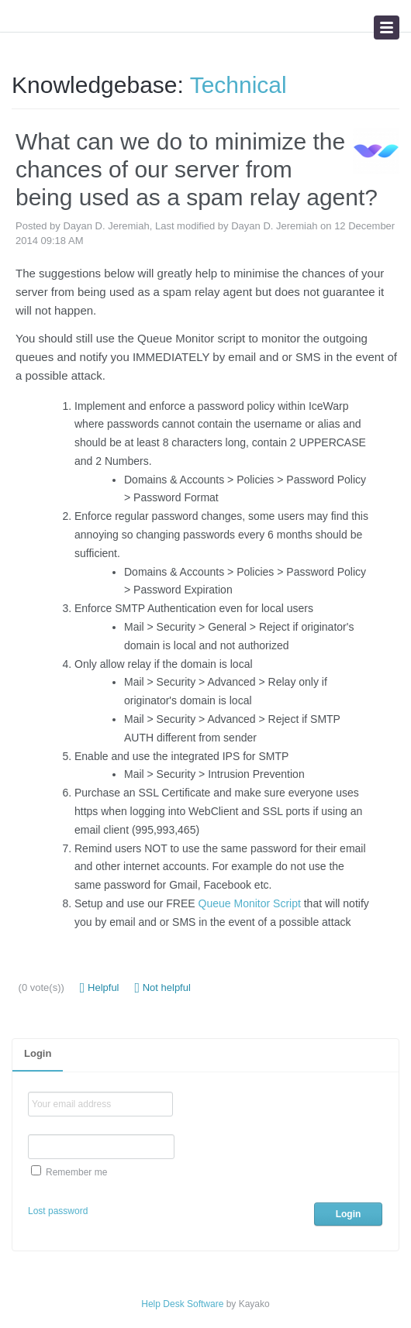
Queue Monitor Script (250, 903)
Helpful (99, 988)
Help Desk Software (182, 1304)
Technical (238, 85)
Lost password (58, 1211)
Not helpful (163, 988)
